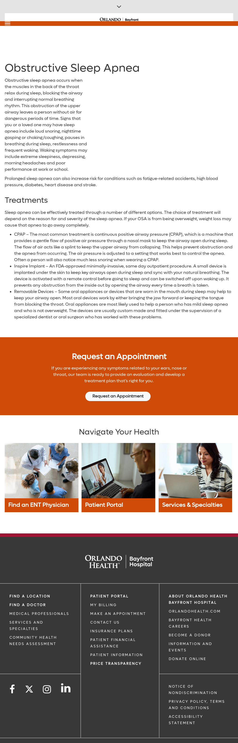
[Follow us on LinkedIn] (66, 678)
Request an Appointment (118, 396)
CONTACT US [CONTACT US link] (105, 613)
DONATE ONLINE (187, 649)
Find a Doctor (27, 595)
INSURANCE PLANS (111, 622)
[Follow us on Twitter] (29, 678)
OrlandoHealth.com (195, 602)
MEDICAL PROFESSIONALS (39, 604)
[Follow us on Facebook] (12, 680)
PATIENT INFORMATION (116, 645)
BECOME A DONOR (190, 626)
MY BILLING (103, 595)
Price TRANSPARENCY (116, 654)
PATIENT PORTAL (109, 587)
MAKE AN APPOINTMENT (118, 604)
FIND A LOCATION (29, 587)
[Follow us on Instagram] (47, 680)
